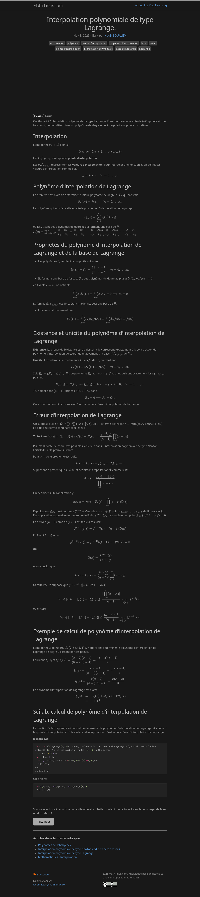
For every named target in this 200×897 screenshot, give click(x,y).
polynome (73, 43)
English (48, 116)
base (144, 43)
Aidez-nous (44, 821)
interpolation (57, 43)
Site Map (149, 5)
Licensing (161, 5)
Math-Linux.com (48, 5)
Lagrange (144, 48)
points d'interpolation (68, 48)
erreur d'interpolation (94, 43)
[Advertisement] (100, 85)
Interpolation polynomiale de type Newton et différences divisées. (79, 849)
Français (38, 116)
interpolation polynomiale (98, 48)
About (139, 5)
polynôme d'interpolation (124, 43)
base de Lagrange (126, 48)
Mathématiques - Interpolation (57, 857)
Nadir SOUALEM (115, 35)
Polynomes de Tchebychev (54, 845)
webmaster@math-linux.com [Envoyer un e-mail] (50, 884)
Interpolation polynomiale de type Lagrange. (66, 853)
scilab (153, 43)
